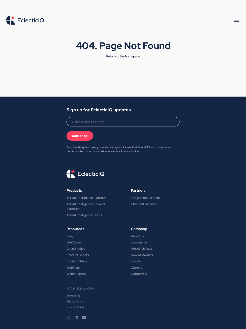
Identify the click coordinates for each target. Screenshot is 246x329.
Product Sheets (78, 255)
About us (137, 236)
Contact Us (139, 274)
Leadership (139, 242)
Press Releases (141, 249)
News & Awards (142, 255)
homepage (132, 56)
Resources (75, 229)
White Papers (76, 274)
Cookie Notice (75, 307)
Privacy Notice (130, 151)
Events (136, 261)
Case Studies (76, 249)
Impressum (73, 296)
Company (139, 229)
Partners (138, 190)
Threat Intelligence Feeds (84, 215)
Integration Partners (145, 198)
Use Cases (74, 242)
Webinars (73, 267)
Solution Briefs (77, 261)
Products (74, 190)
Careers (136, 267)
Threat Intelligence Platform (86, 198)
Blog (70, 236)
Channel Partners (143, 204)
